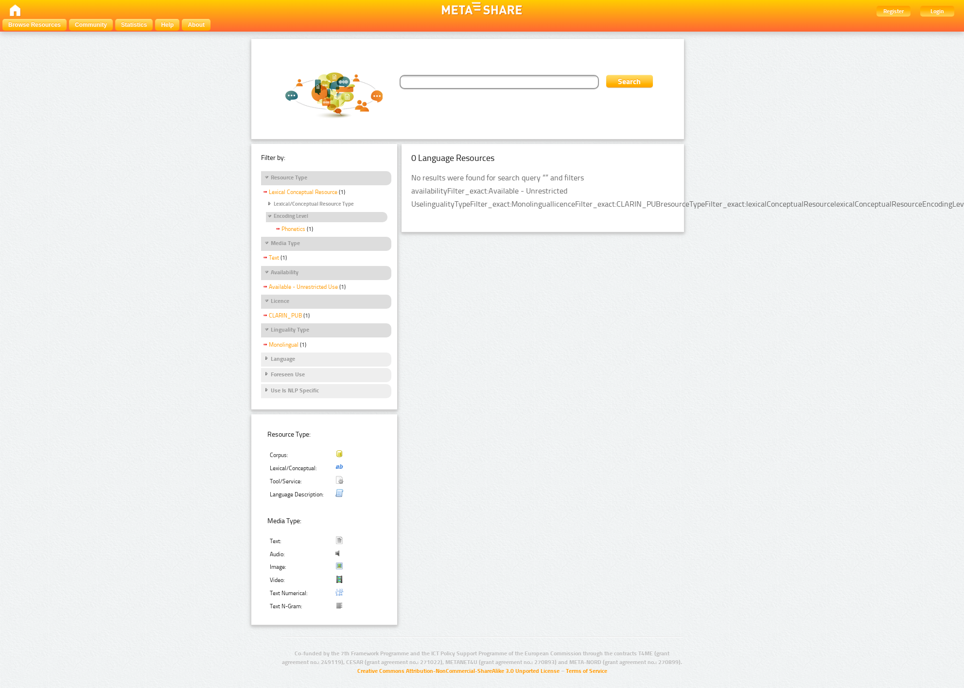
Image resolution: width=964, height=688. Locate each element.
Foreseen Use (288, 374)
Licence (280, 301)
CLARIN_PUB (285, 315)
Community (91, 24)
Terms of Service (586, 671)
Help (167, 24)
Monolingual (283, 344)
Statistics (134, 24)
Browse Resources (34, 24)
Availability (284, 272)
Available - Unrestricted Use (303, 286)
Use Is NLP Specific (295, 390)
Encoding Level (291, 216)
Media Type (285, 243)
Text (274, 257)
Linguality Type (290, 329)
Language (283, 358)
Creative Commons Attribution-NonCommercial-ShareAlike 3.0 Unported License (458, 671)
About (196, 24)
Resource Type (289, 177)
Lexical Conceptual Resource (303, 192)
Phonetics (293, 229)
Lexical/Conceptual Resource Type (314, 204)
